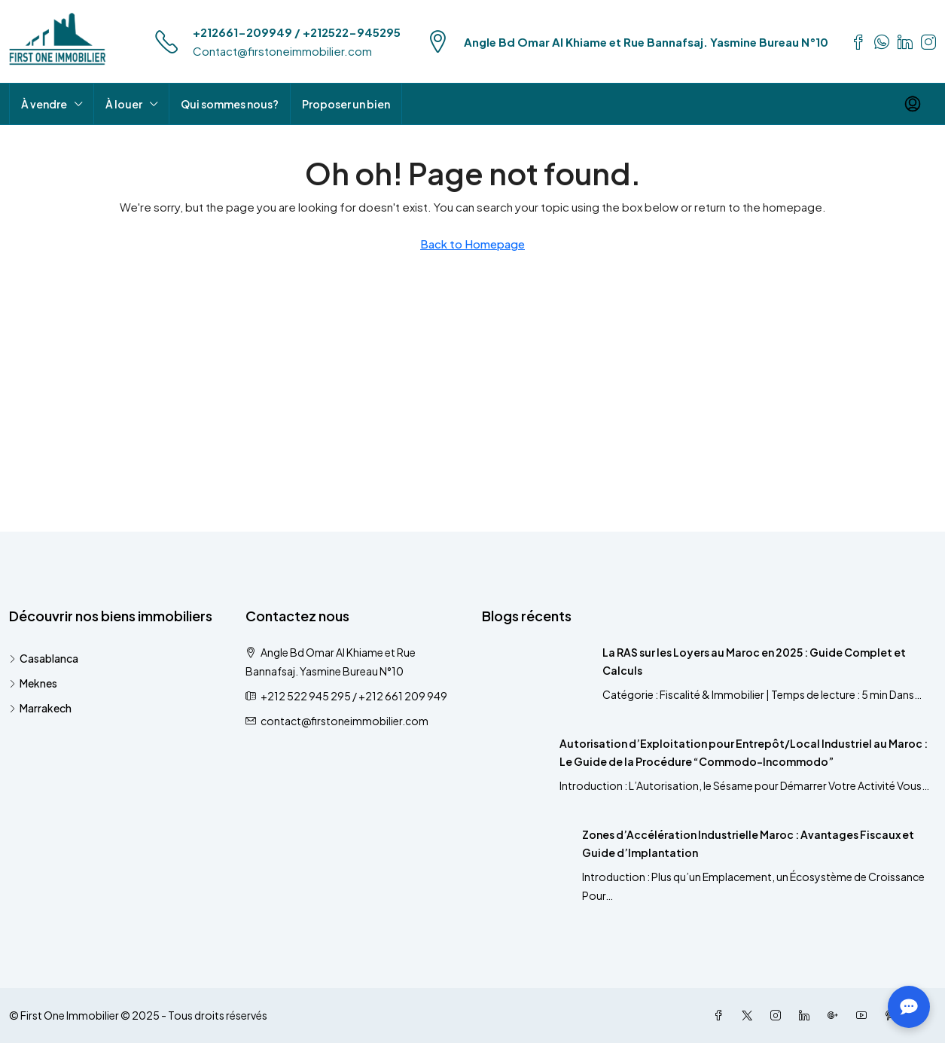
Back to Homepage (472, 243)
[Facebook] (721, 1015)
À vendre (44, 104)
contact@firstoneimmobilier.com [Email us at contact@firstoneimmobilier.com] (344, 720)
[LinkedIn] (807, 1015)
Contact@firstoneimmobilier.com (282, 51)
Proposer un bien (346, 104)
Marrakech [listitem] (40, 708)
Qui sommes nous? (230, 104)
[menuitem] (912, 104)
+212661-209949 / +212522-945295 (297, 32)
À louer (123, 104)
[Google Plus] (836, 1015)
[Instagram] (778, 1015)
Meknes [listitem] (33, 683)
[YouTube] (864, 1015)
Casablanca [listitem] (43, 658)
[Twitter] (750, 1015)
